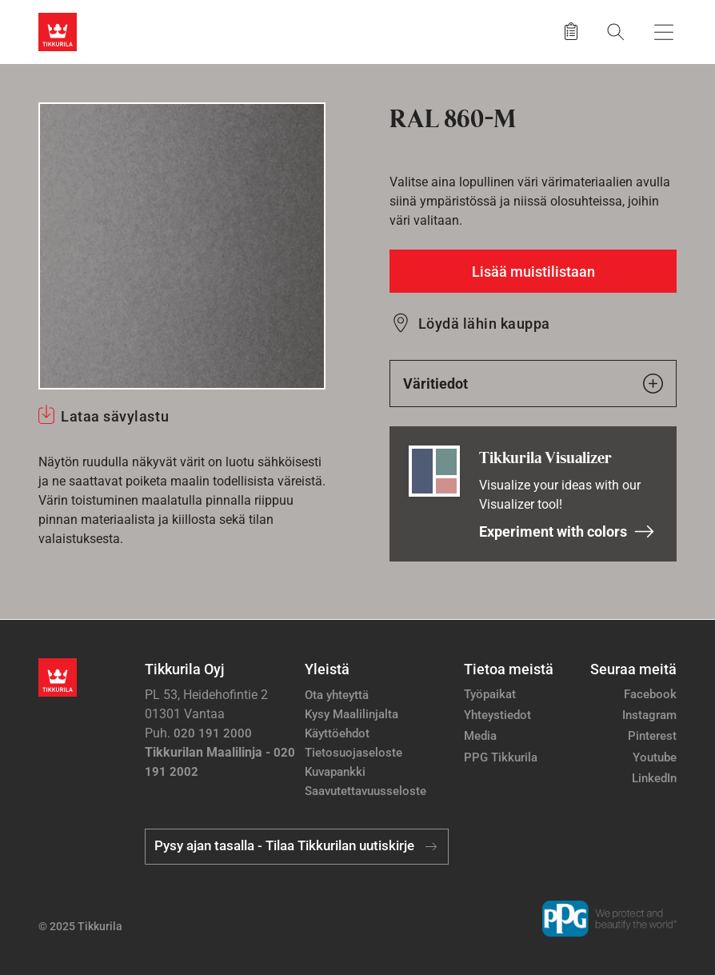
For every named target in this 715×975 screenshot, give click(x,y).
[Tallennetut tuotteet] (571, 32)
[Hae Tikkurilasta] (615, 31)
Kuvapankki (335, 772)
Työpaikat (490, 694)
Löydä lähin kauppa (484, 323)
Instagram (649, 715)
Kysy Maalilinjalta (351, 714)
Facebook (650, 694)
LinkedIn (654, 778)
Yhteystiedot (497, 715)
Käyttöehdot (337, 733)
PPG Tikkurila (500, 757)
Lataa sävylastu (115, 416)
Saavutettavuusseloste (365, 791)
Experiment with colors (567, 531)
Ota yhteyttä (337, 695)
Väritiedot (533, 384)
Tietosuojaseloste (353, 752)
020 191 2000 (213, 733)
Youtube (655, 757)
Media (480, 736)
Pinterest (652, 736)
